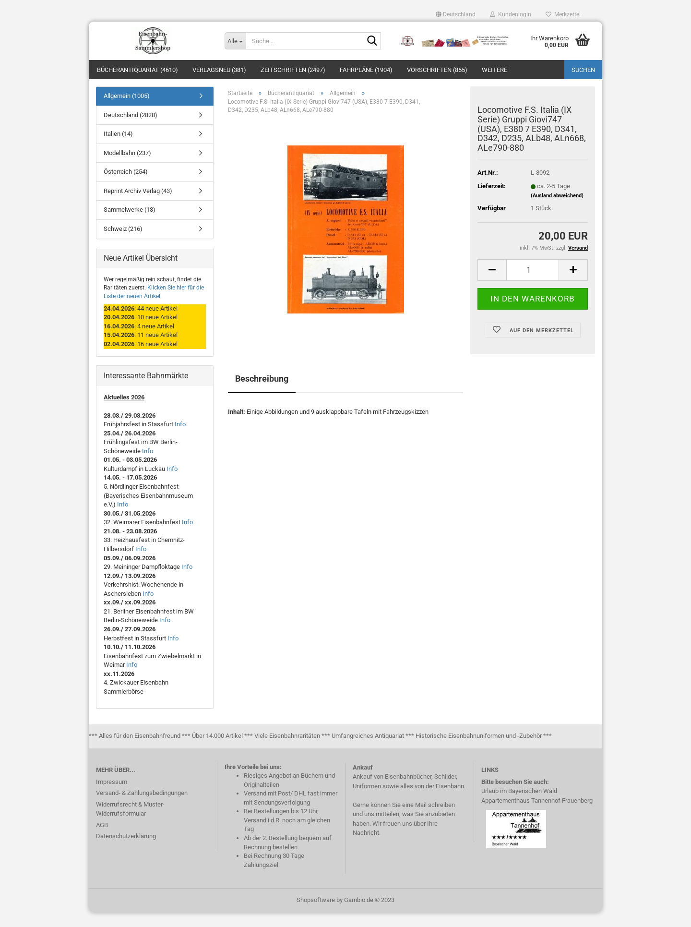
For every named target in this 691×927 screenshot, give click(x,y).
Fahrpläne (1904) (366, 69)
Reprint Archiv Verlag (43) (138, 205)
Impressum (111, 796)
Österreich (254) (126, 186)
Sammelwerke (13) (129, 224)
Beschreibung (261, 393)
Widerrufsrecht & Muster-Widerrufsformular (130, 823)
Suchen (583, 69)
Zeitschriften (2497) (293, 69)
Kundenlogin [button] (510, 14)
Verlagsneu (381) (219, 69)
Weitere (494, 69)
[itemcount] (532, 284)
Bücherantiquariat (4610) (137, 69)
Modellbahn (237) (127, 167)
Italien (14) (118, 148)
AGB (102, 839)
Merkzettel (563, 14)
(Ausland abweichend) (557, 210)
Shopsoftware (316, 914)
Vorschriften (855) (437, 69)
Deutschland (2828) (130, 129)
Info (180, 438)
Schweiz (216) (123, 243)
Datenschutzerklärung (126, 850)
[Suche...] (235, 40)
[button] (456, 14)
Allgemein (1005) (127, 110)
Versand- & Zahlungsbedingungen (142, 807)
